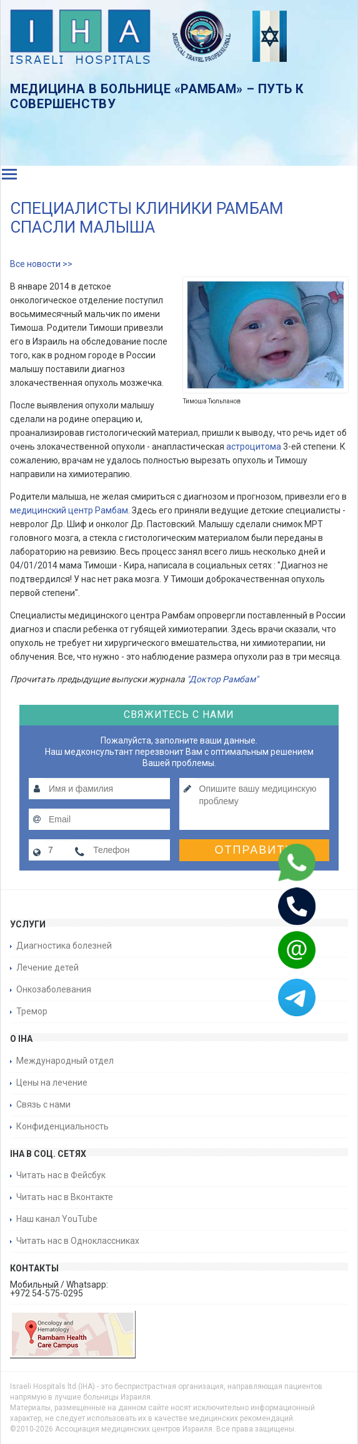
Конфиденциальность (62, 1126)
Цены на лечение (51, 1083)
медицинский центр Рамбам (69, 510)
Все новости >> (41, 264)
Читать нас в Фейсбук (61, 1175)
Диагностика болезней (64, 946)
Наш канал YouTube (56, 1219)
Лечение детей (47, 967)
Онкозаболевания (53, 989)
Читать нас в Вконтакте (64, 1197)
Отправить (254, 850)
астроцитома (253, 447)
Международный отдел (65, 1061)
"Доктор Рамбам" (222, 679)
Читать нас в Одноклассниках (77, 1241)
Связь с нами (43, 1104)
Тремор (31, 1011)
